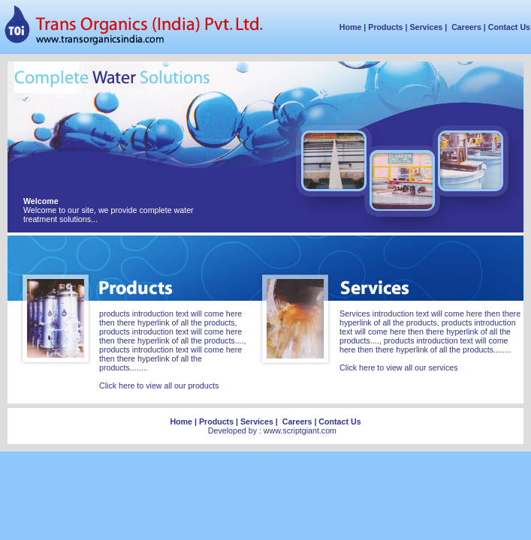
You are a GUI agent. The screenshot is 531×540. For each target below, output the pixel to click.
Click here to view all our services (398, 367)
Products (385, 27)
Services (425, 27)
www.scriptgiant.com (300, 430)
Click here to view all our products (159, 385)
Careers (466, 27)
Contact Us (509, 27)
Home (350, 27)
